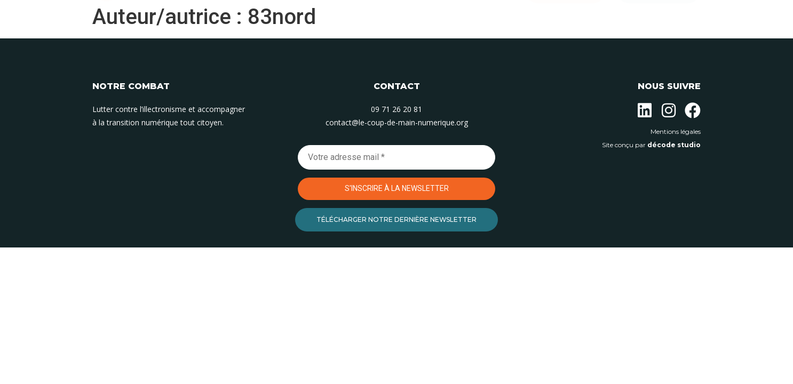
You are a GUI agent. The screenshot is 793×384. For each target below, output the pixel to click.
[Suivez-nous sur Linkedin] (645, 110)
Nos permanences (412, 46)
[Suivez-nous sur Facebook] (693, 110)
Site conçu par (651, 145)
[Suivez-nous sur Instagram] (669, 110)
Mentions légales (676, 131)
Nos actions (331, 46)
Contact (486, 46)
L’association (259, 46)
